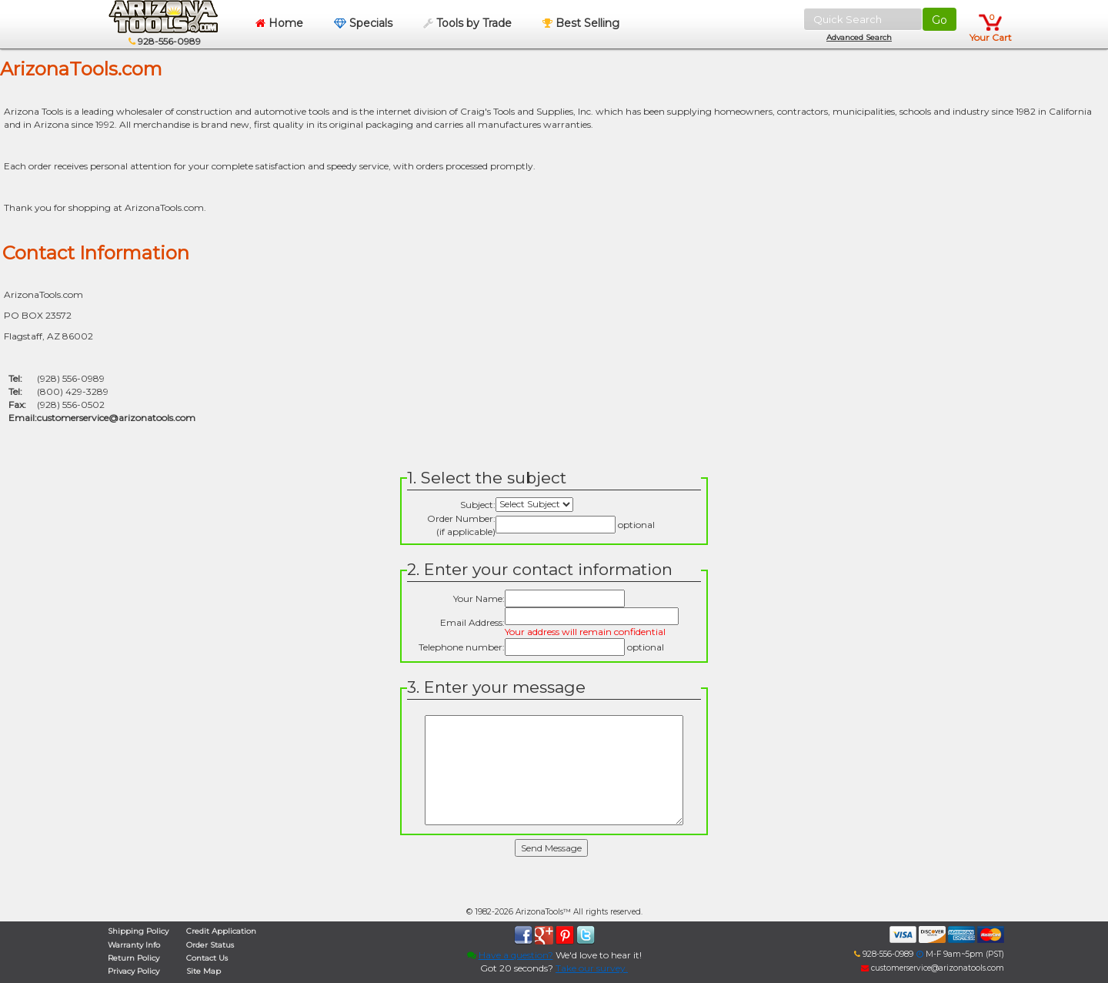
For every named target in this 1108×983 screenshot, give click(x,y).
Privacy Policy (133, 971)
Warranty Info (134, 945)
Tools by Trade (467, 23)
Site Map (203, 971)
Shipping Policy (138, 931)
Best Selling (580, 23)
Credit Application (221, 931)
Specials (363, 23)
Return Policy (133, 958)
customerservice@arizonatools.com (116, 417)
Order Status (210, 945)
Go (939, 20)
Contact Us (207, 958)
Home (279, 23)
